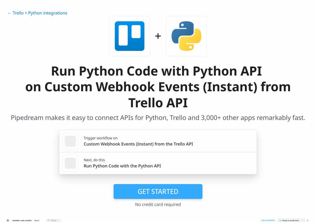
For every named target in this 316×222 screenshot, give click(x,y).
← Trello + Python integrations (37, 13)
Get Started (158, 191)
